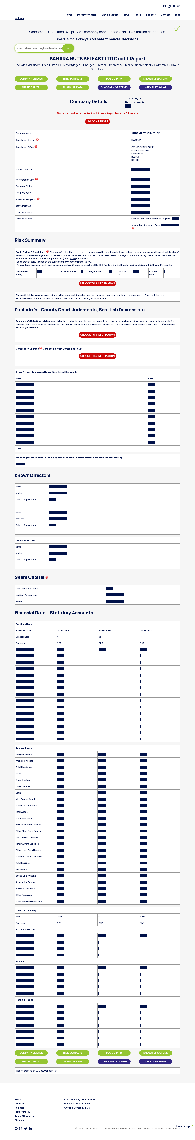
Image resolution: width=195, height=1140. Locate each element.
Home (69, 14)
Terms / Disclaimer (25, 1115)
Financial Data (73, 87)
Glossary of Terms (114, 87)
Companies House (41, 372)
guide (73, 258)
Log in (137, 14)
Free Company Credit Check (79, 1099)
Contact (165, 14)
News (126, 14)
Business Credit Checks (77, 1103)
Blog (177, 14)
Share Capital (31, 87)
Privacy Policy (22, 1111)
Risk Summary (72, 78)
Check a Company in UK (77, 1107)
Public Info (114, 78)
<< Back (19, 18)
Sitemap (19, 1120)
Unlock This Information (97, 283)
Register (151, 14)
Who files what (155, 87)
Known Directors (155, 78)
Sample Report (110, 14)
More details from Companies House (63, 348)
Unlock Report (97, 121)
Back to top (184, 1126)
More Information (87, 14)
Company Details (31, 78)
